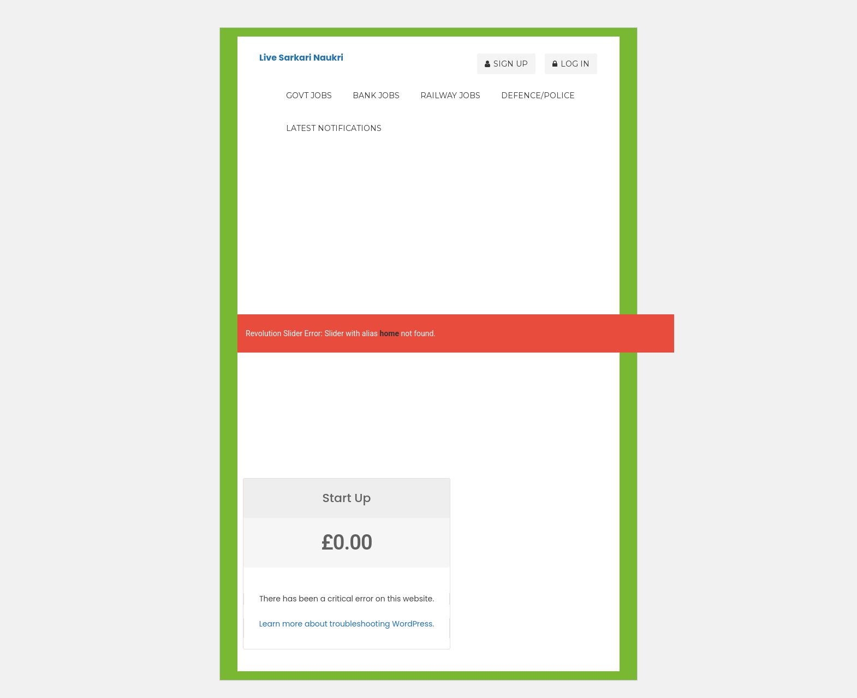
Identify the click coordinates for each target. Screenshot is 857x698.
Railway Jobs (450, 95)
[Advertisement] (428, 227)
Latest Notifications (334, 128)
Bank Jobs (376, 95)
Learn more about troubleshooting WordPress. (346, 623)
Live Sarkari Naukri (301, 57)
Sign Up (513, 61)
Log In (574, 61)
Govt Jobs (309, 95)
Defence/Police (538, 95)
